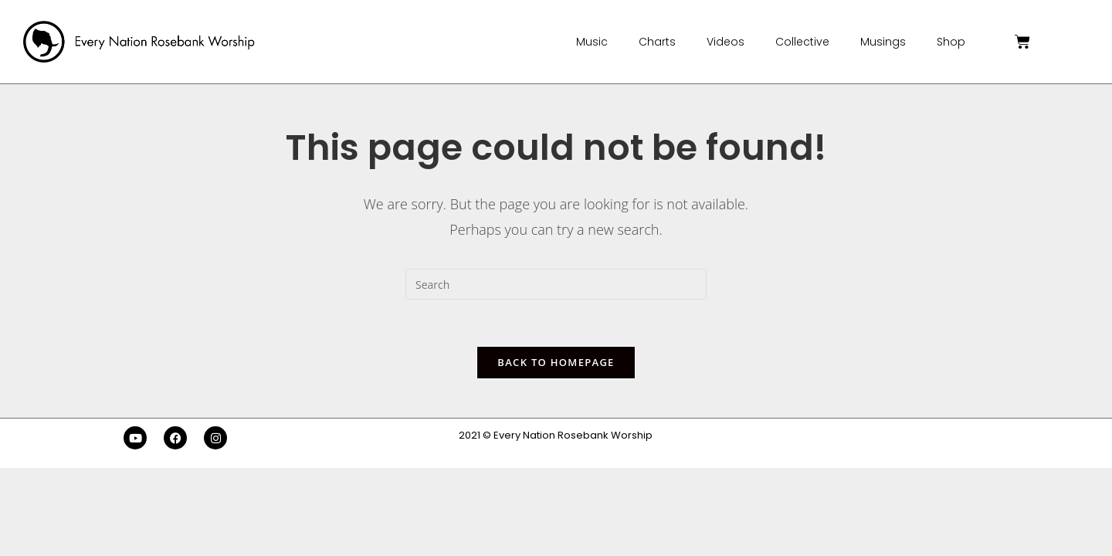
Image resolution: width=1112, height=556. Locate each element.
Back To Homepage (555, 362)
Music (592, 41)
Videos (725, 41)
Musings (883, 41)
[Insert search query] (556, 284)
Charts (657, 41)
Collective (802, 41)
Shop (951, 41)
